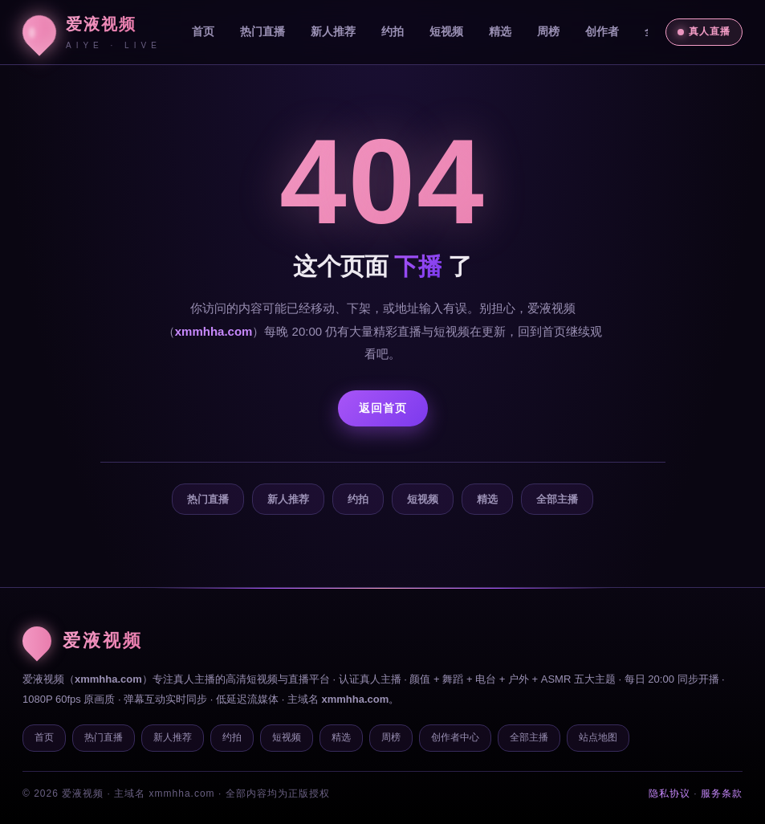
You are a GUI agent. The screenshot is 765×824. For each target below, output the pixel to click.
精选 (500, 31)
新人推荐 (333, 31)
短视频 (446, 31)
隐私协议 (669, 793)
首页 (203, 31)
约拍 (392, 31)
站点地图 (598, 737)
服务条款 (722, 793)
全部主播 (557, 499)
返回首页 (383, 408)
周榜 (548, 31)
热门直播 (262, 31)
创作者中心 (455, 737)
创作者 (602, 31)
